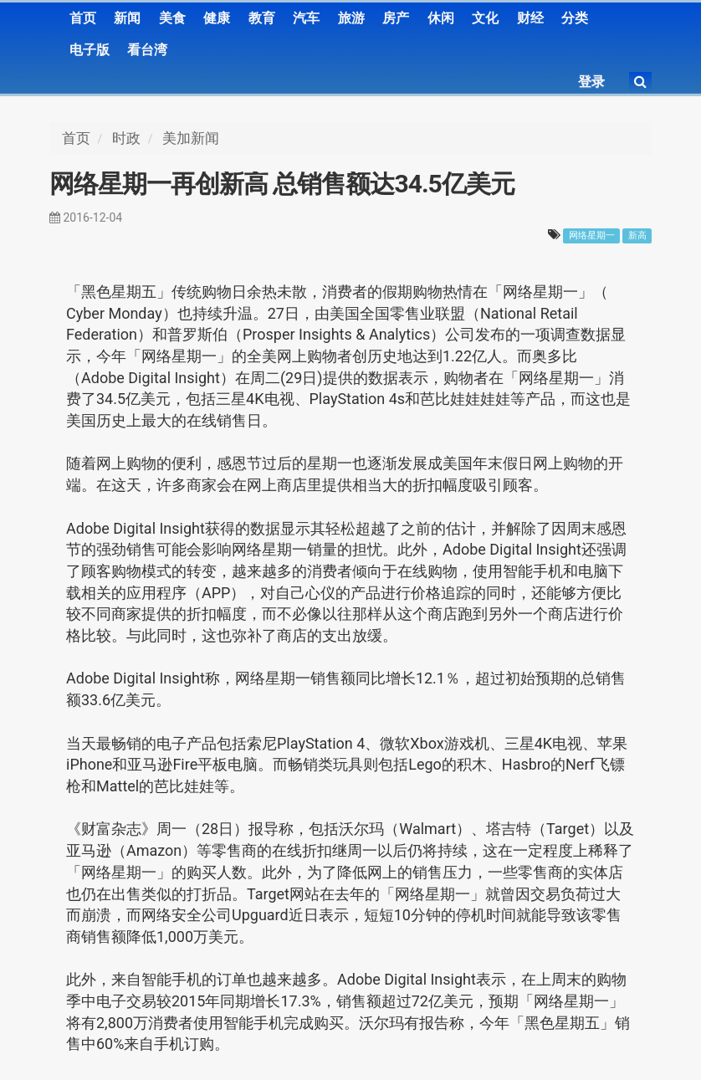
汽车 (306, 18)
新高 (637, 235)
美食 (172, 18)
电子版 (89, 50)
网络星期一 (592, 235)
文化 (485, 18)
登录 (591, 82)
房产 (395, 18)
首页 (82, 18)
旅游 (351, 18)
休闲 (440, 18)
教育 (261, 18)
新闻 (127, 18)
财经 (530, 18)
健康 (216, 18)
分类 (574, 18)
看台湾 (147, 50)
